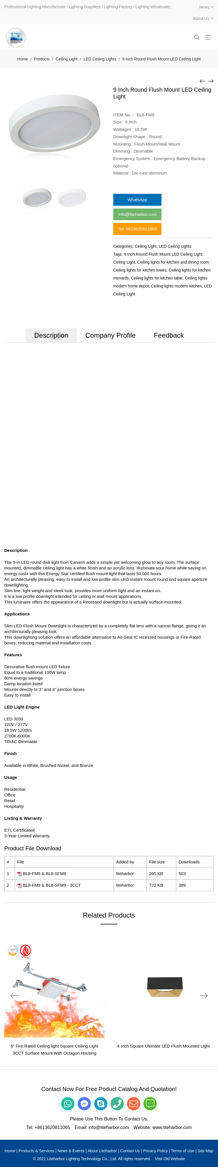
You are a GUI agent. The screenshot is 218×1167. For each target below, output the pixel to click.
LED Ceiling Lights (99, 59)
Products (42, 59)
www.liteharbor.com (172, 1127)
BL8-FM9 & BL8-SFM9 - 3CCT (52, 885)
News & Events (71, 1151)
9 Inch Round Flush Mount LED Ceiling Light (163, 254)
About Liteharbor (102, 1151)
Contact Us (130, 1151)
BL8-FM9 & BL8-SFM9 (44, 873)
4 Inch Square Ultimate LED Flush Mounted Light (163, 1046)
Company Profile (110, 335)
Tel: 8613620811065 (137, 228)
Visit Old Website (170, 1159)
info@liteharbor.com (109, 1127)
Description (51, 335)
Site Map (205, 1151)
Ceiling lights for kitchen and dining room (173, 262)
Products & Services (36, 1151)
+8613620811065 (52, 1127)
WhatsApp (137, 199)
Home (22, 59)
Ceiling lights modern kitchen (176, 286)
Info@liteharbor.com (137, 214)
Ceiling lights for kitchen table (157, 278)
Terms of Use (182, 1151)
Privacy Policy (155, 1151)
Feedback (169, 335)
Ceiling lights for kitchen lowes (140, 270)
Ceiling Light (66, 59)
